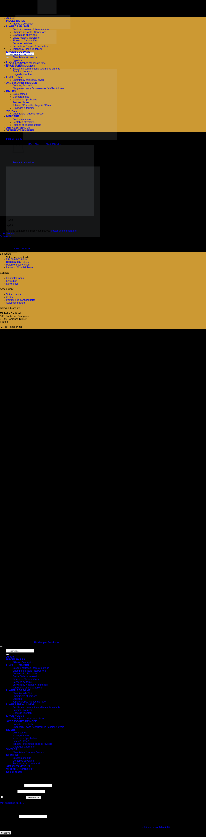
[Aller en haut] (1, 646)
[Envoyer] (7, 57)
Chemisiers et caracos (25, 57)
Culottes (17, 60)
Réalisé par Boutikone (46, 642)
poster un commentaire (64, 230)
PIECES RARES (15, 21)
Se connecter (33, 797)
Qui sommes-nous (16, 259)
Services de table (22, 43)
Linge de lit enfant (22, 74)
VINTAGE (11, 110)
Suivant (6, 236)
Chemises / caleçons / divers (28, 80)
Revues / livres (21, 102)
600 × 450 (33, 144)
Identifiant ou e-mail (11, 785)
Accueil (10, 18)
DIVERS (11, 91)
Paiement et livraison (18, 264)
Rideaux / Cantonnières (26, 40)
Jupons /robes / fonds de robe (29, 63)
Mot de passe (8, 791)
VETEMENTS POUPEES (20, 130)
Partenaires (13, 262)
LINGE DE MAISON (17, 26)
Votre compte (13, 294)
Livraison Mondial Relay (19, 267)
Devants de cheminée (25, 35)
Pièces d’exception (23, 23)
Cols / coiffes (20, 94)
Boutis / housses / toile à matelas (31, 29)
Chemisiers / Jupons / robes (28, 113)
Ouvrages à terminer (24, 108)
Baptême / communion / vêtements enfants (36, 68)
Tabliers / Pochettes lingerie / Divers (32, 105)
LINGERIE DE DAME (18, 51)
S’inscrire (5, 833)
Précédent (7, 233)
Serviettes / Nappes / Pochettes (30, 46)
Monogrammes (21, 96)
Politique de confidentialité (20, 300)
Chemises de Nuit (22, 54)
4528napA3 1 (53, 144)
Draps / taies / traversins (26, 37)
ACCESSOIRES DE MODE (21, 82)
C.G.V (9, 297)
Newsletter (12, 283)
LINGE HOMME (15, 77)
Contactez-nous (15, 278)
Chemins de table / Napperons (29, 32)
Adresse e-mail (9, 816)
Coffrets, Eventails (23, 85)
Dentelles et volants (23, 122)
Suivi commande (15, 302)
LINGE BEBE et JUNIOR (20, 66)
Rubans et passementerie (27, 125)
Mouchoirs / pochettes (25, 99)
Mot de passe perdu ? (12, 803)
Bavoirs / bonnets (22, 71)
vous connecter (22, 248)
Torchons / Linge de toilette (27, 49)
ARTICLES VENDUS (18, 127)
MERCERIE (12, 116)
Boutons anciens (22, 119)
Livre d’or (11, 281)
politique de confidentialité (156, 827)
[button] (61, 138)
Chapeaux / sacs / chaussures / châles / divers (38, 88)
